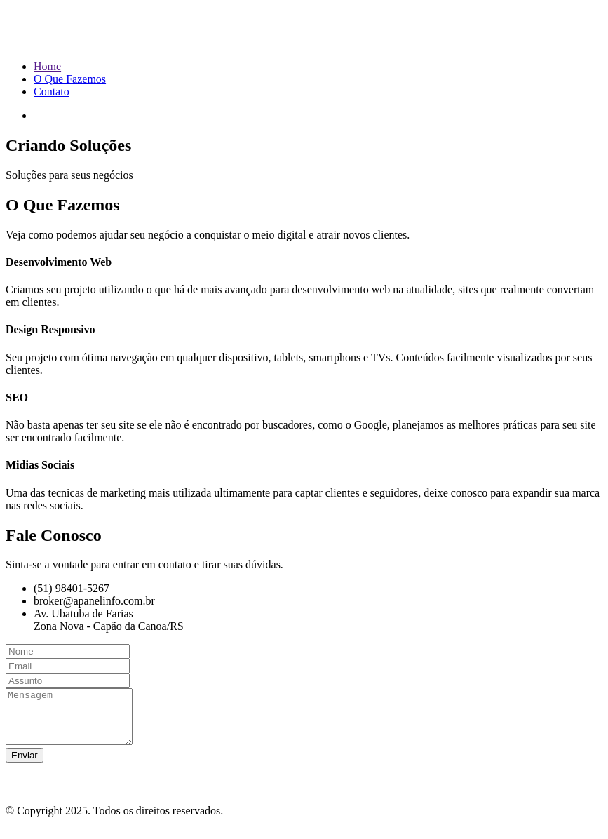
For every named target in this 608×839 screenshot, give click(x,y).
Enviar (24, 765)
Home (47, 66)
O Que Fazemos (70, 79)
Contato (51, 92)
